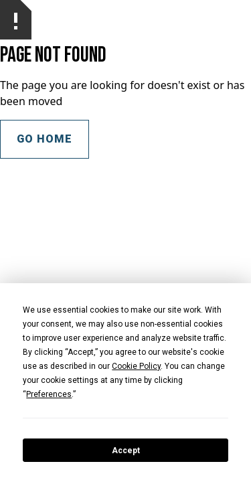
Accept (126, 450)
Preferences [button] (49, 394)
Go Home (44, 139)
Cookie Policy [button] (136, 366)
